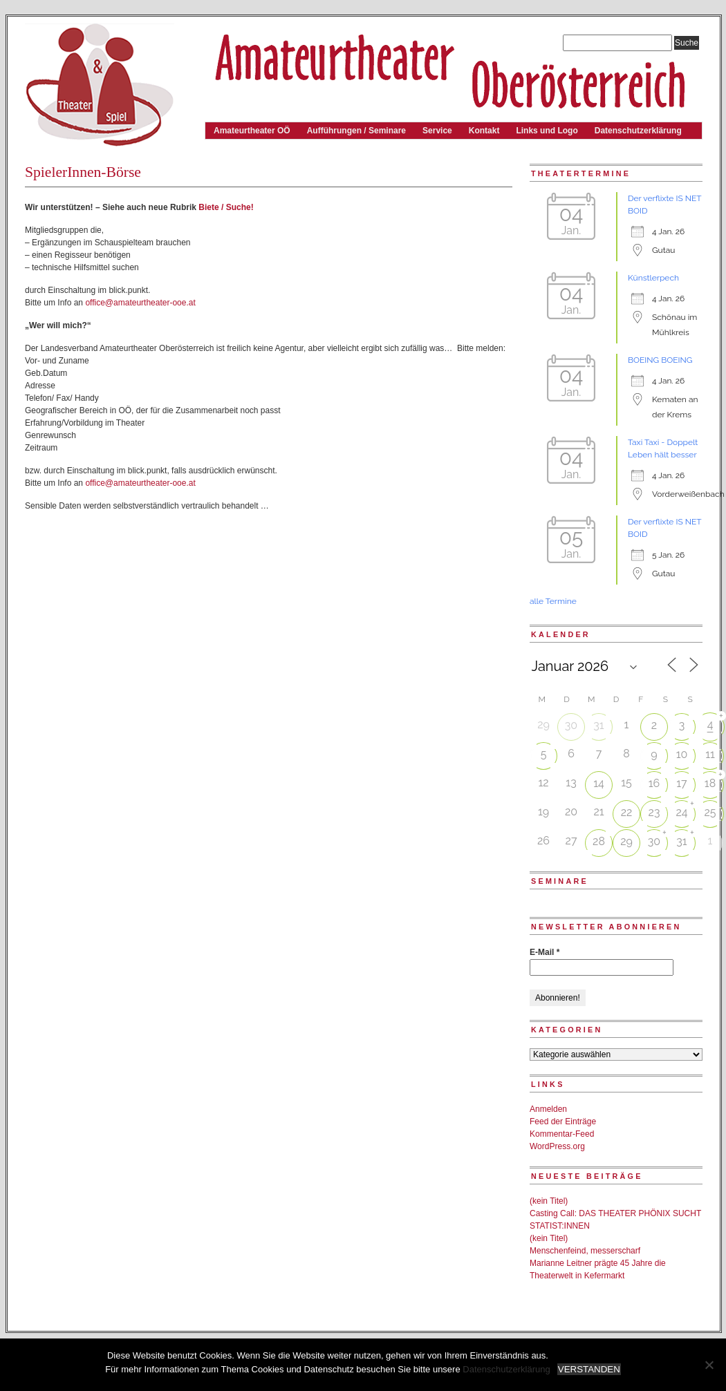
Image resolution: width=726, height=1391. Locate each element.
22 (627, 812)
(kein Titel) (549, 1201)
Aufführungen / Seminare (356, 130)
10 (682, 754)
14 (598, 783)
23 (654, 812)
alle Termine (553, 601)
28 (599, 841)
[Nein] (709, 1365)
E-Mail (544, 952)
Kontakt (484, 130)
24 (681, 812)
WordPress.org (557, 1146)
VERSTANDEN (589, 1369)
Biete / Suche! (225, 207)
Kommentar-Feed (562, 1134)
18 (710, 783)
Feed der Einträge (563, 1121)
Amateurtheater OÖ (252, 130)
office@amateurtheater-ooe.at (140, 302)
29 (626, 841)
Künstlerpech (653, 278)
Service (437, 130)
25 (710, 812)
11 (710, 754)
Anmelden (548, 1109)
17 (681, 783)
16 (654, 783)
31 (598, 725)
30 (571, 725)
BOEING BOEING (660, 360)
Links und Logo (546, 130)
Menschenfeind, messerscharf (585, 1251)
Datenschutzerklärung (638, 130)
